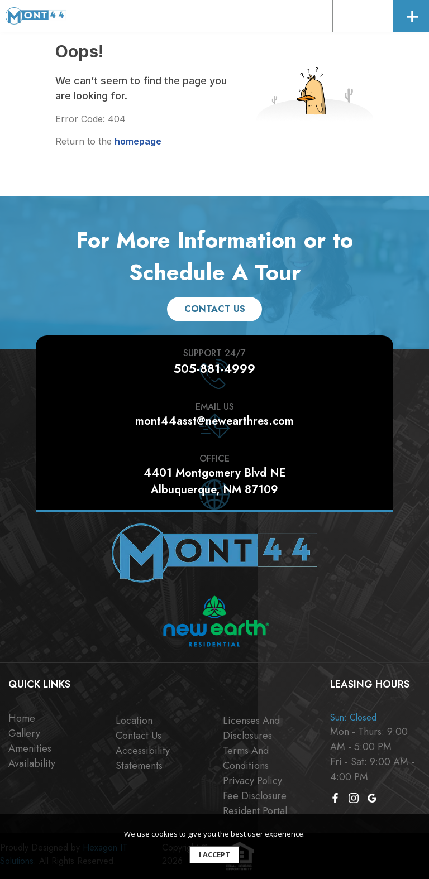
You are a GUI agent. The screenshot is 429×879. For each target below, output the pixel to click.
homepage (138, 141)
